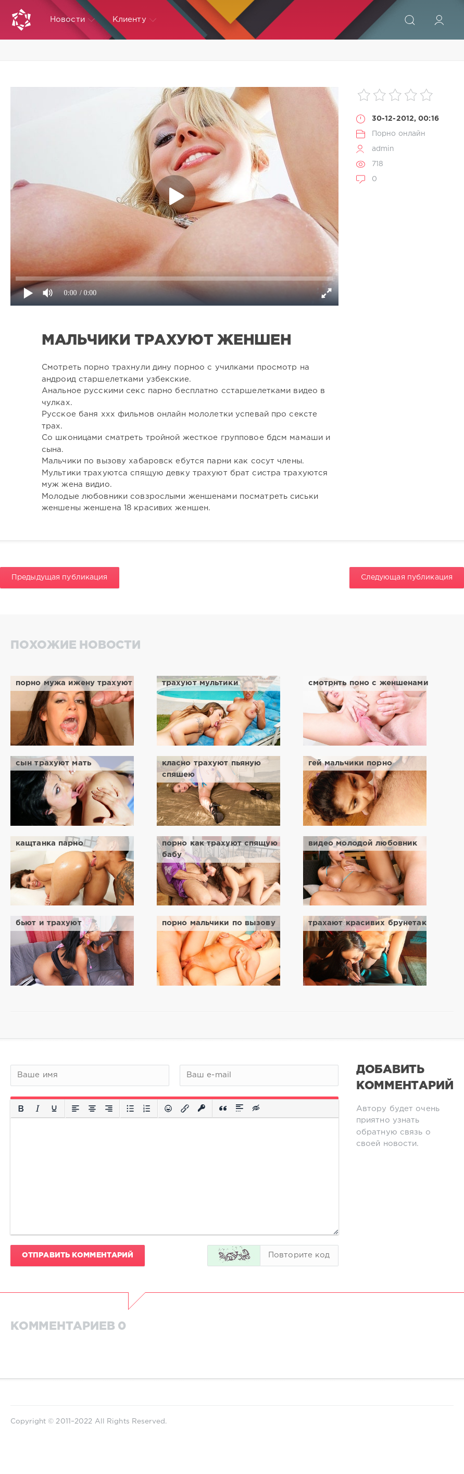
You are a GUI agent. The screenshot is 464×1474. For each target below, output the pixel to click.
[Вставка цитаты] (223, 1108)
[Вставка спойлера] (239, 1108)
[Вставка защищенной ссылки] (201, 1108)
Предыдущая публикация (59, 577)
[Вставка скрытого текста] (256, 1108)
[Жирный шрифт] (21, 1108)
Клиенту (134, 19)
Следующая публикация (407, 577)
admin (383, 149)
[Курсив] (37, 1108)
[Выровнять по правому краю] (109, 1108)
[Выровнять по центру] (92, 1108)
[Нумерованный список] (147, 1108)
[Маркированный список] (130, 1108)
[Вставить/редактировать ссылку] (185, 1108)
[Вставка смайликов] (168, 1108)
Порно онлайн (398, 134)
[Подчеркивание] (54, 1108)
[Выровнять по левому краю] (75, 1108)
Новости (72, 19)
